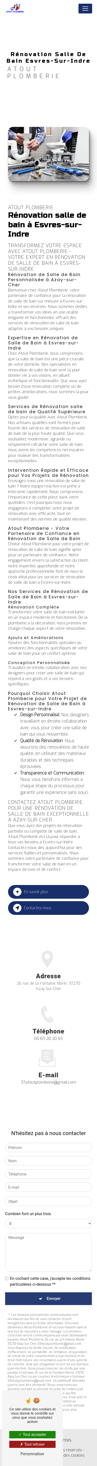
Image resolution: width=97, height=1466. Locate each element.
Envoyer (54, 1294)
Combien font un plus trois (28, 1209)
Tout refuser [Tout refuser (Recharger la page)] (32, 1444)
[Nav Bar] (85, 8)
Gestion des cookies (66, 1455)
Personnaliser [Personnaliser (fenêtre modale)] (32, 1454)
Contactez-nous (32, 908)
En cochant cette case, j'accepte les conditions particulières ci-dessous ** (50, 1277)
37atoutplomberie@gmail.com (48, 1077)
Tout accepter (32, 1434)
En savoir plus (30, 892)
